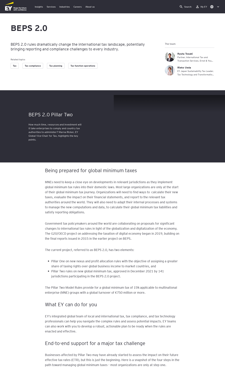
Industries (64, 6)
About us (90, 6)
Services (51, 6)
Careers (77, 6)
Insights (39, 6)
